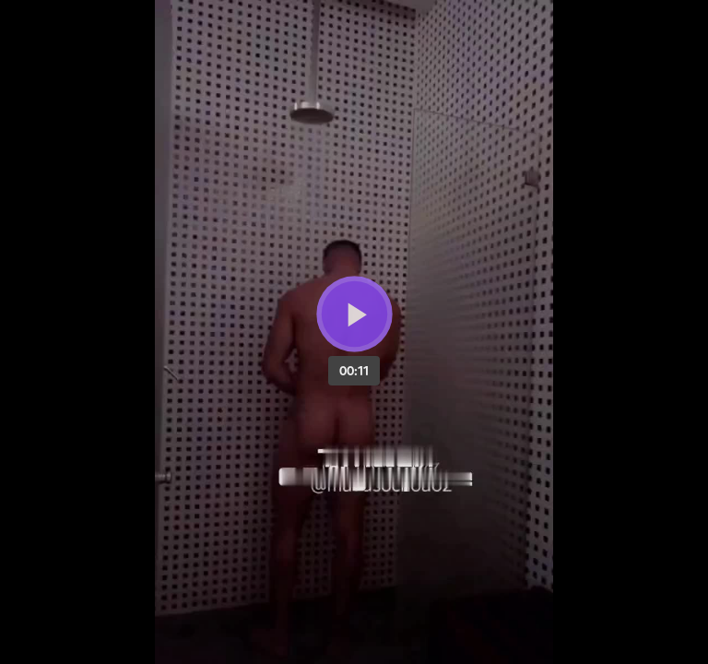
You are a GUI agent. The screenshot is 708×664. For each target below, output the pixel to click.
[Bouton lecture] (354, 314)
